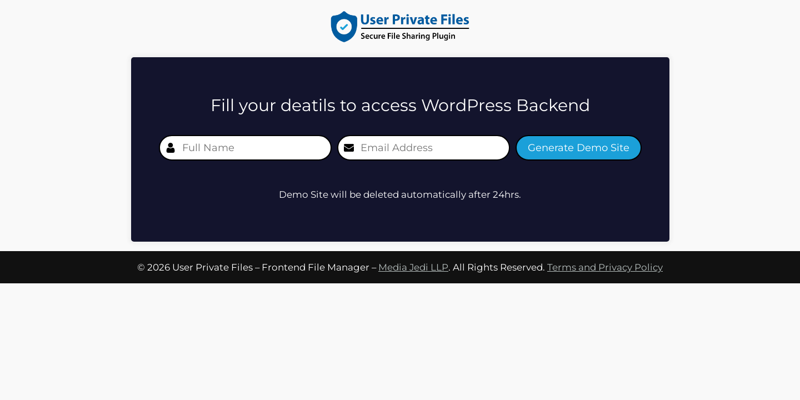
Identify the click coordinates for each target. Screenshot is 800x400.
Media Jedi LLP (413, 267)
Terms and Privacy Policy (605, 267)
